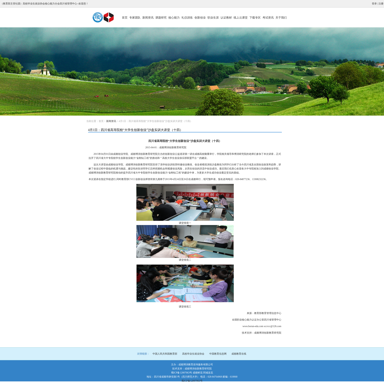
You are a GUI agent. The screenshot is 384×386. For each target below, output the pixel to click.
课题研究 (161, 17)
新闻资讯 (148, 17)
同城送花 (208, 372)
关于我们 (281, 17)
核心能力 (174, 17)
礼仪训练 (187, 17)
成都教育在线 (238, 353)
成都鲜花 (198, 372)
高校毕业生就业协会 (193, 353)
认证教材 (226, 17)
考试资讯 (268, 17)
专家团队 (135, 17)
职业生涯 (213, 17)
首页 (125, 17)
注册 (381, 3)
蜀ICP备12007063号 (181, 372)
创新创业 (200, 17)
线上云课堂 (241, 17)
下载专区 (255, 17)
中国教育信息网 (218, 353)
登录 (374, 3)
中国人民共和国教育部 (165, 353)
